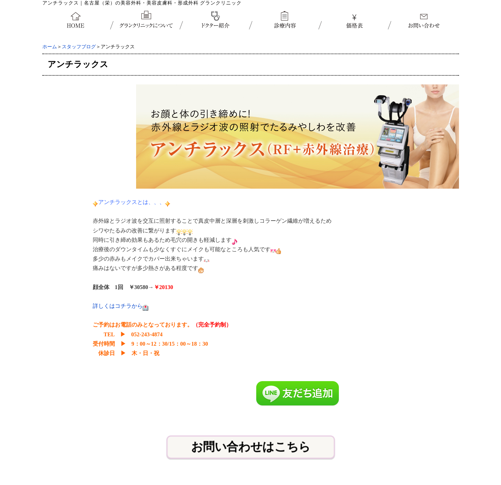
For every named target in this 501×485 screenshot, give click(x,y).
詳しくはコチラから (118, 306)
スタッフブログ (79, 46)
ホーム (49, 46)
